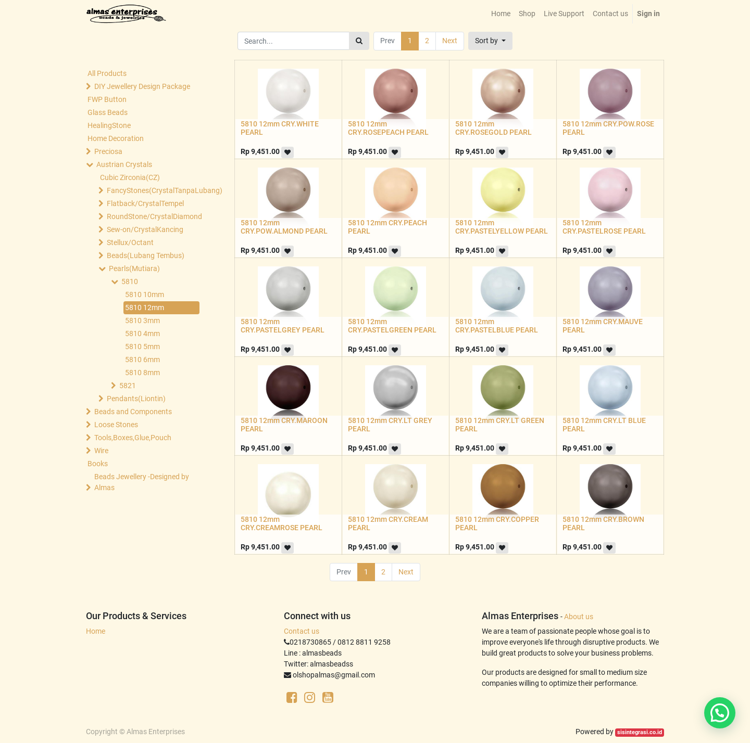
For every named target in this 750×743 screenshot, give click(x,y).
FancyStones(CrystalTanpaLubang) (154, 190)
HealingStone (109, 125)
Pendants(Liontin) (136, 398)
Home (95, 631)
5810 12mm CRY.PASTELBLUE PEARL (496, 326)
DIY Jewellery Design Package (142, 86)
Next (449, 40)
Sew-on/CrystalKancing (145, 229)
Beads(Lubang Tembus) (145, 255)
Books (98, 463)
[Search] (359, 41)
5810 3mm (142, 320)
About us (578, 616)
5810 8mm (142, 372)
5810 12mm (144, 307)
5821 (127, 385)
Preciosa (108, 151)
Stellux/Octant (130, 242)
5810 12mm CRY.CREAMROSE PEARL (281, 523)
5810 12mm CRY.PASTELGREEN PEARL (392, 326)
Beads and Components (133, 411)
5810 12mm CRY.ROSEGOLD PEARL (493, 128)
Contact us (301, 631)
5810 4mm (142, 333)
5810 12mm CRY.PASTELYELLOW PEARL (501, 227)
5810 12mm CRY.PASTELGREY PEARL (282, 326)
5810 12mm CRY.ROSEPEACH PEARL (388, 128)
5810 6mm (142, 359)
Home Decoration (116, 138)
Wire (101, 450)
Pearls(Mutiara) (134, 268)
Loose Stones (116, 424)
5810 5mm (142, 346)
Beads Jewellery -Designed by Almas (141, 482)
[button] (490, 41)
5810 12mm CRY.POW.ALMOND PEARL (284, 227)
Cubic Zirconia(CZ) (130, 177)
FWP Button (107, 99)
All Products (107, 73)
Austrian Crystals (124, 164)
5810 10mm (144, 294)
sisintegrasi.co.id (639, 732)
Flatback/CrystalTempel (145, 203)
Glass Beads (108, 112)
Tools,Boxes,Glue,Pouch (132, 437)
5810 (129, 281)
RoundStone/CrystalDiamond (154, 216)
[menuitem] (501, 13)
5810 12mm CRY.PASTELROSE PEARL (604, 227)
